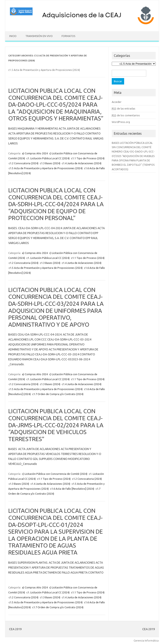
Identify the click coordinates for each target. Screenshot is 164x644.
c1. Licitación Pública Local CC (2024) (48, 158)
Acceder (116, 101)
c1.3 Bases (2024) (50, 163)
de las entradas (123, 108)
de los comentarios (126, 115)
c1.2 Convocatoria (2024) (23, 163)
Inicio (13, 36)
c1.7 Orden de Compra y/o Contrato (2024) (57, 394)
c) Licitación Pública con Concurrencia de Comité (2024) (54, 473)
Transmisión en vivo (39, 36)
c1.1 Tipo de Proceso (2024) (88, 158)
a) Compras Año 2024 (35, 153)
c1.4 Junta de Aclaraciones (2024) (81, 163)
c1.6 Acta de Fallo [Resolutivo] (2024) (72, 488)
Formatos (68, 36)
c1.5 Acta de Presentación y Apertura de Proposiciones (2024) (46, 168)
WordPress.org (121, 121)
